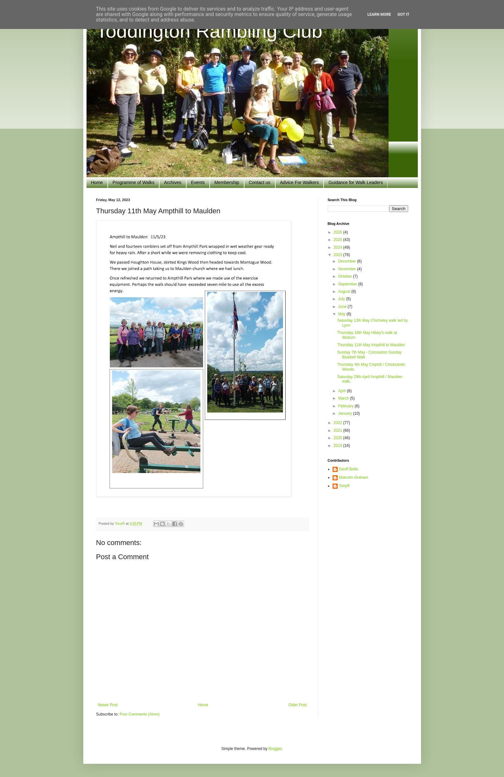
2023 (338, 255)
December (347, 261)
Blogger (275, 748)
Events (198, 182)
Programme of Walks (133, 182)
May (342, 314)
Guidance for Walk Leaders (355, 182)
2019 (338, 445)
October (345, 276)
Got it (403, 14)
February (346, 406)
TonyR (344, 486)
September (348, 284)
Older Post (298, 705)
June (342, 306)
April (342, 391)
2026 (338, 232)
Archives (172, 182)
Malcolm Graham (353, 477)
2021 (338, 430)
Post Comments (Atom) (140, 714)
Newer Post (108, 705)
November (347, 269)
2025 (338, 239)
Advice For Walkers (299, 182)
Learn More (379, 14)
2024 (338, 247)
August (344, 291)
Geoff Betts (348, 469)
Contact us (259, 182)
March (344, 398)
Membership (227, 182)
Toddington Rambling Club (209, 31)
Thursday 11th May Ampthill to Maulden (371, 345)
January (345, 413)
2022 (338, 423)
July (342, 299)
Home (97, 182)
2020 (338, 438)
